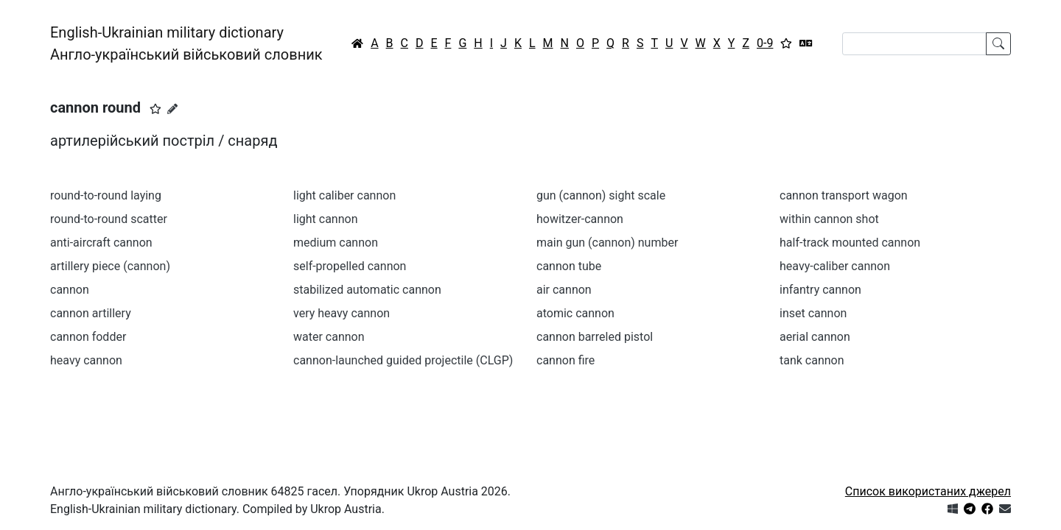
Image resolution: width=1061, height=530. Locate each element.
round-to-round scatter (108, 219)
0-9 (765, 43)
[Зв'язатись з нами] (1005, 509)
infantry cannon (820, 290)
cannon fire (565, 360)
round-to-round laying (105, 195)
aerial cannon (815, 337)
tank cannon (812, 360)
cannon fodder (88, 337)
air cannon (564, 290)
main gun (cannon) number (607, 243)
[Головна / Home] (357, 43)
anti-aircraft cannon (101, 243)
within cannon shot (829, 219)
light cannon (325, 219)
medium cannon (335, 243)
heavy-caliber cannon (835, 266)
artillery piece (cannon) (110, 266)
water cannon (329, 337)
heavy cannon (86, 360)
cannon (69, 290)
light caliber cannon (344, 195)
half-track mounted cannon (850, 243)
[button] (155, 109)
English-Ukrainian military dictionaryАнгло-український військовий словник (186, 43)
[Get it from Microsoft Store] (953, 509)
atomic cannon (575, 313)
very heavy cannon (341, 313)
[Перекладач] (806, 43)
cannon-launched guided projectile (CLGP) (403, 360)
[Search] (914, 43)
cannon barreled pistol (594, 337)
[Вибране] (786, 43)
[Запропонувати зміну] (172, 109)
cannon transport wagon (844, 195)
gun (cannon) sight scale (600, 195)
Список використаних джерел (928, 491)
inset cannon (813, 313)
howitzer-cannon (579, 219)
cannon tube (568, 266)
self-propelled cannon (349, 266)
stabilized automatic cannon (367, 290)
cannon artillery (90, 313)
